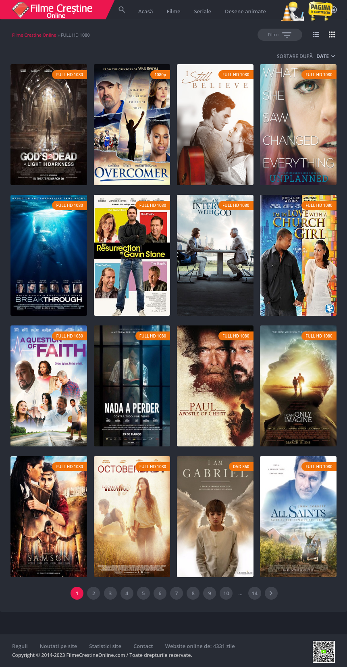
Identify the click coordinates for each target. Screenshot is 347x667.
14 (254, 593)
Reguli (20, 646)
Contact (143, 646)
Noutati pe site (58, 646)
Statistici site (105, 646)
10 (226, 593)
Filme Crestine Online (34, 35)
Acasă (145, 11)
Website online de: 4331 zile (200, 646)
